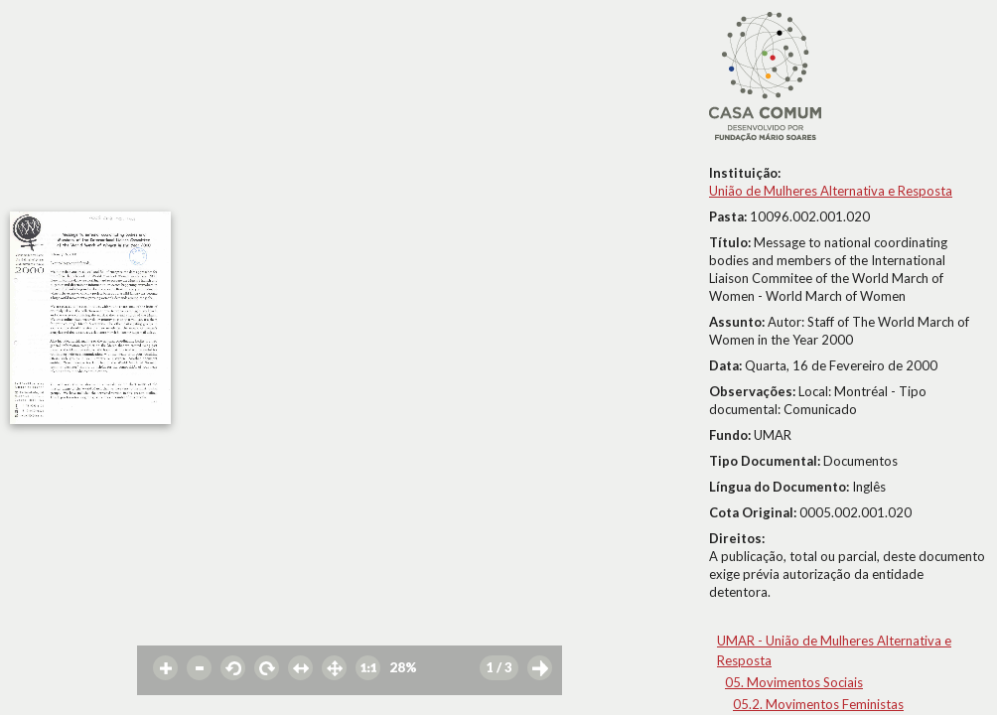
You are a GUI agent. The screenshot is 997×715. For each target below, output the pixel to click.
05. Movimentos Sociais (794, 682)
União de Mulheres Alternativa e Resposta (830, 191)
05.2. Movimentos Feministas (818, 704)
